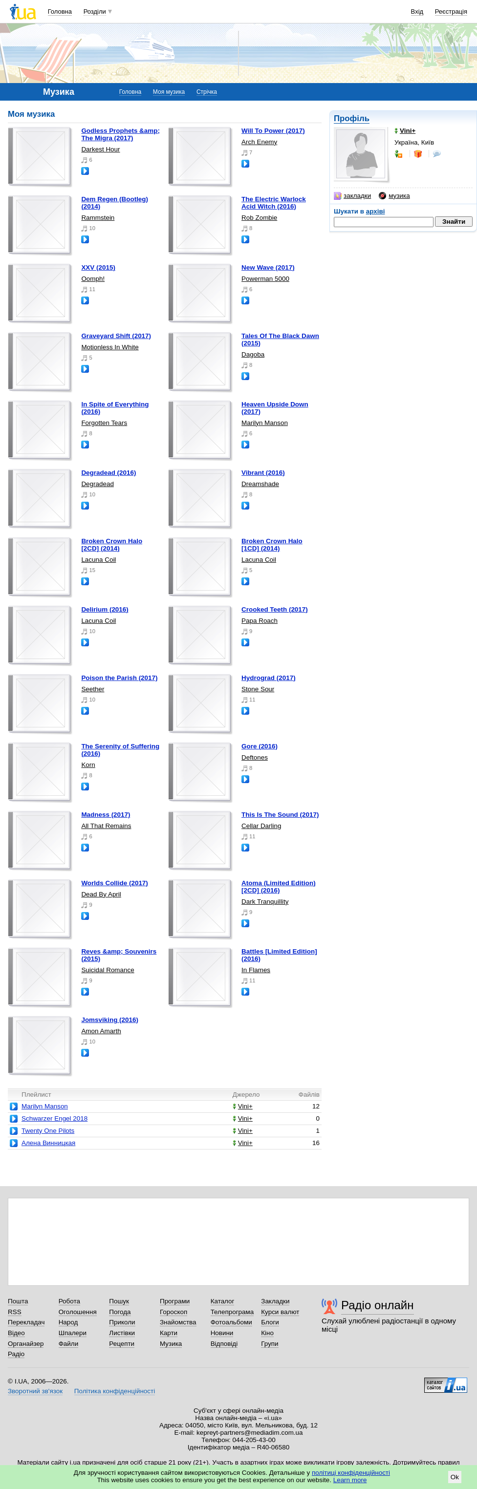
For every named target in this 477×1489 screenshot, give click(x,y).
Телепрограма (232, 1312)
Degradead (97, 484)
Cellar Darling (261, 826)
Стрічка (206, 91)
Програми (175, 1301)
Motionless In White (109, 347)
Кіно (267, 1333)
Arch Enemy (259, 142)
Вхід (417, 11)
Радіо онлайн (377, 1305)
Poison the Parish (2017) (119, 677)
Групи (269, 1343)
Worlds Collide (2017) (114, 883)
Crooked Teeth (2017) (274, 609)
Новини (222, 1333)
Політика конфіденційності (114, 1391)
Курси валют (280, 1312)
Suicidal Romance (107, 970)
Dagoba (252, 354)
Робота (69, 1301)
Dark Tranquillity (264, 901)
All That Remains (106, 826)
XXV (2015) (98, 267)
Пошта (18, 1301)
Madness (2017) (105, 814)
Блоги (270, 1322)
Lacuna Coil (98, 559)
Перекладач (26, 1322)
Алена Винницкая (48, 1143)
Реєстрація (451, 11)
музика (394, 196)
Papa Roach (259, 620)
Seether (92, 689)
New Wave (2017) (268, 267)
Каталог (223, 1301)
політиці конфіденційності (351, 1472)
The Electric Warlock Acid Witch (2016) (273, 202)
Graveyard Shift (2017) (116, 336)
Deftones (254, 757)
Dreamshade (260, 484)
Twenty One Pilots (48, 1130)
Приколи (122, 1322)
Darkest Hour (100, 149)
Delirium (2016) (104, 609)
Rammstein (97, 217)
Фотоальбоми (231, 1322)
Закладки (275, 1301)
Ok (455, 1477)
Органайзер (25, 1343)
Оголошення (78, 1312)
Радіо (16, 1354)
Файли (69, 1343)
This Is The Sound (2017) (280, 814)
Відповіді (224, 1343)
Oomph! (93, 278)
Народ (68, 1322)
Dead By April (101, 894)
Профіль (351, 118)
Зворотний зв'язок (35, 1391)
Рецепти (121, 1343)
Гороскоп (173, 1312)
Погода (119, 1312)
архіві (375, 211)
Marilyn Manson (264, 422)
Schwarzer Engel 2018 (54, 1118)
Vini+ (243, 1106)
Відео (16, 1333)
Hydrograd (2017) (268, 677)
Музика (171, 1343)
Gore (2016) (259, 746)
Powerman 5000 (265, 278)
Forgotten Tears (104, 422)
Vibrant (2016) (263, 472)
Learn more (350, 1480)
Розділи (95, 11)
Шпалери (73, 1333)
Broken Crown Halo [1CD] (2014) (272, 544)
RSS (15, 1312)
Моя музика (169, 91)
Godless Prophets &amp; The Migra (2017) (120, 134)
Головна (60, 11)
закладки (352, 196)
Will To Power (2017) (273, 130)
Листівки (122, 1333)
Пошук (119, 1301)
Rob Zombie (259, 217)
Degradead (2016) (108, 472)
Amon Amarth (101, 1031)
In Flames (255, 970)
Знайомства (178, 1322)
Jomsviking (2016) (109, 1019)
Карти (168, 1333)
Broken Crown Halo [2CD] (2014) (111, 544)
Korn (88, 764)
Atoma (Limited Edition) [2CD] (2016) (278, 886)
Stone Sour (257, 689)
